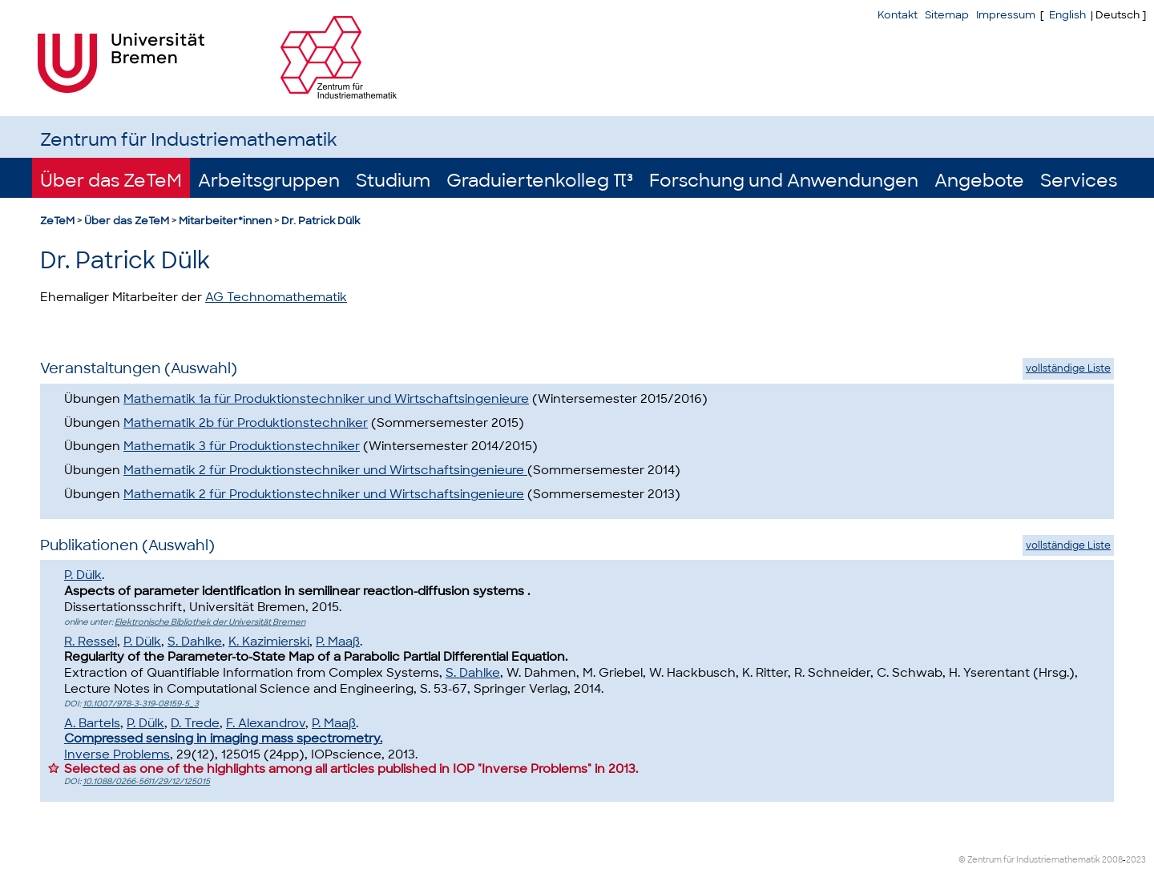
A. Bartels (92, 723)
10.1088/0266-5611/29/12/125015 (146, 781)
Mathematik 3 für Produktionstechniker (241, 446)
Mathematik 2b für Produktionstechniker (245, 423)
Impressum (1005, 15)
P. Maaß (338, 642)
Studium (393, 180)
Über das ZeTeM (111, 180)
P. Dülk (83, 575)
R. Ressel (90, 642)
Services (1078, 180)
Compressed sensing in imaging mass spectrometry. (223, 738)
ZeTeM (57, 220)
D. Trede (195, 723)
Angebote (979, 180)
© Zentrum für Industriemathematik (1029, 860)
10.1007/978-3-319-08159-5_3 (141, 703)
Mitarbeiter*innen (225, 220)
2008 (1112, 860)
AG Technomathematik (276, 297)
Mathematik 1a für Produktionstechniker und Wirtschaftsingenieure (326, 399)
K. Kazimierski (268, 642)
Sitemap (947, 15)
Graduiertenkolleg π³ (539, 180)
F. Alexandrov (265, 723)
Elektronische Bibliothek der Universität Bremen (210, 622)
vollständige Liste (1068, 368)
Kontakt (898, 15)
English (1067, 15)
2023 (1136, 860)
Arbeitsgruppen (269, 180)
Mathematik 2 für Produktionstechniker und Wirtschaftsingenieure (325, 470)
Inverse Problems (117, 754)
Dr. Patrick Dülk (320, 220)
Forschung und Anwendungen (783, 180)
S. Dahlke (194, 642)
